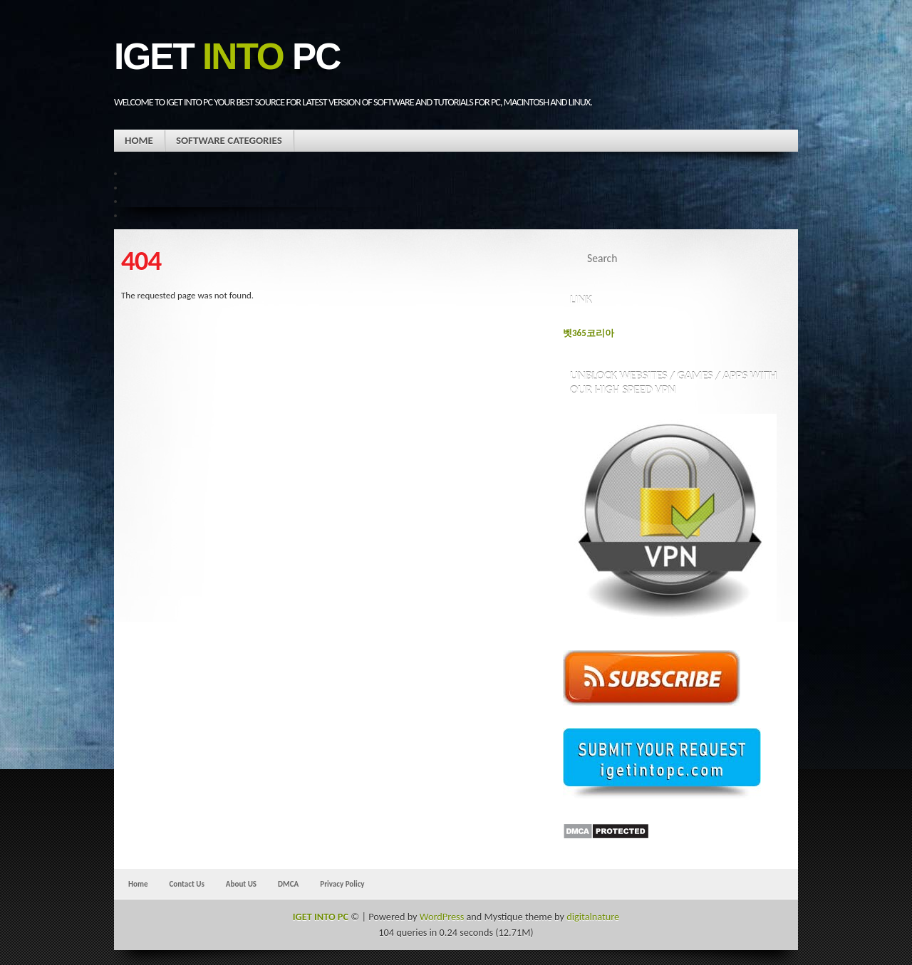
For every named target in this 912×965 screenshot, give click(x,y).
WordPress (442, 916)
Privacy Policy (342, 884)
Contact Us (186, 884)
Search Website (771, 258)
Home (139, 140)
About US (241, 884)
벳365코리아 (588, 333)
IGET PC (227, 56)
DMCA (288, 884)
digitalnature (592, 916)
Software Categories (229, 140)
